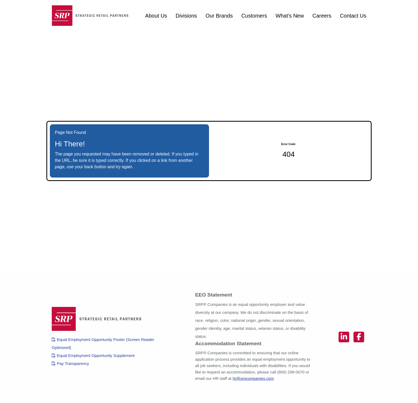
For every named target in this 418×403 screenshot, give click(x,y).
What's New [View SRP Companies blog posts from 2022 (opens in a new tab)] (290, 16)
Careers (321, 16)
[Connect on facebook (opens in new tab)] (358, 337)
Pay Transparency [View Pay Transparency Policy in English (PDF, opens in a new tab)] (70, 363)
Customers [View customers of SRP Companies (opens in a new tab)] (254, 16)
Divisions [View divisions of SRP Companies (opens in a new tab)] (186, 16)
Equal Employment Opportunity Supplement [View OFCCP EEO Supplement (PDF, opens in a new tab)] (93, 355)
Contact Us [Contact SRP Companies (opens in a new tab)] (353, 16)
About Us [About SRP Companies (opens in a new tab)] (156, 16)
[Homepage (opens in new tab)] (92, 15)
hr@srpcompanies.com (253, 378)
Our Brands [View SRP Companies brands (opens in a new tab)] (219, 16)
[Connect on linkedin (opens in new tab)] (344, 337)
